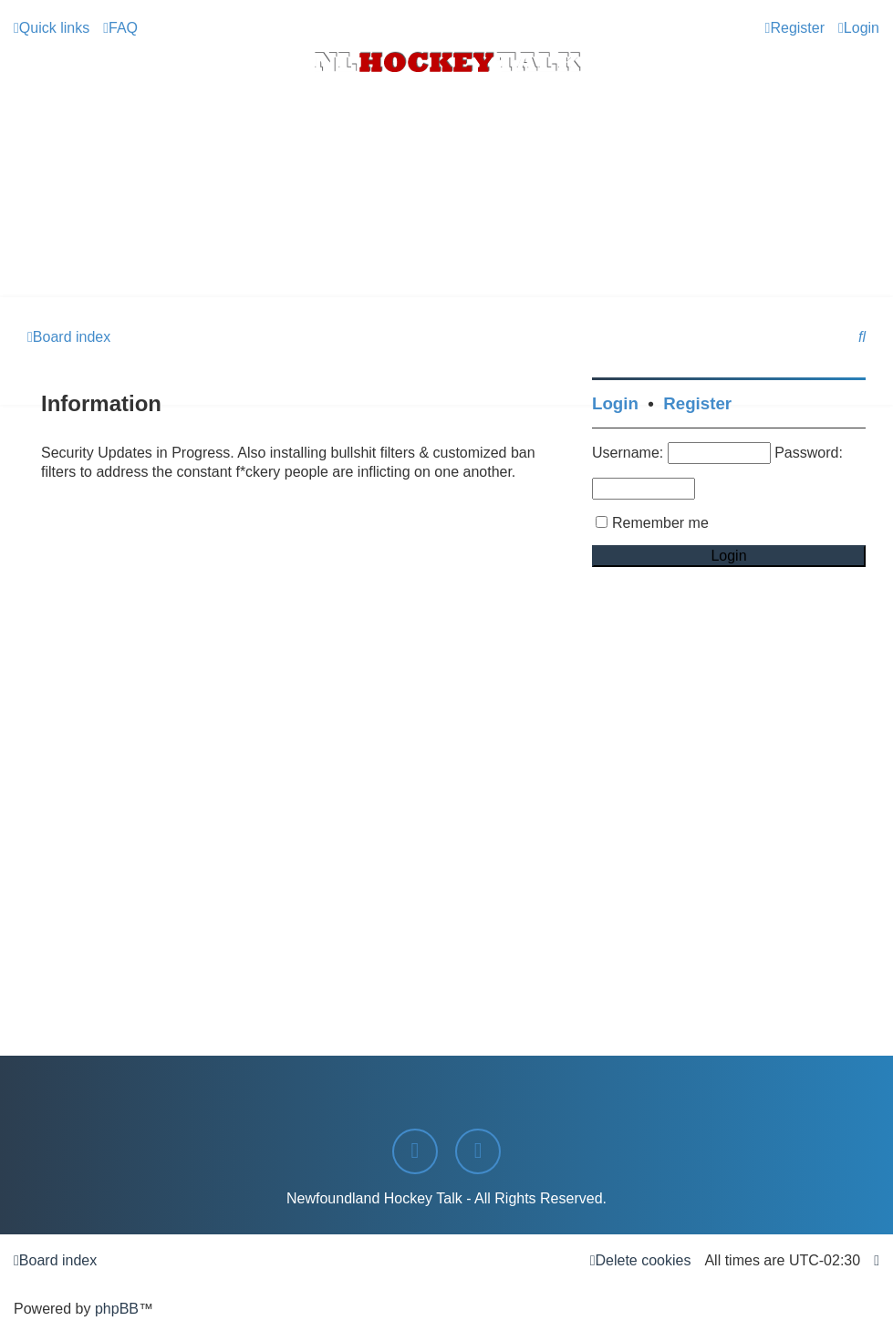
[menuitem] (120, 28)
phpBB (117, 1308)
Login (615, 403)
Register (697, 403)
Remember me (660, 523)
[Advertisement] (447, 247)
